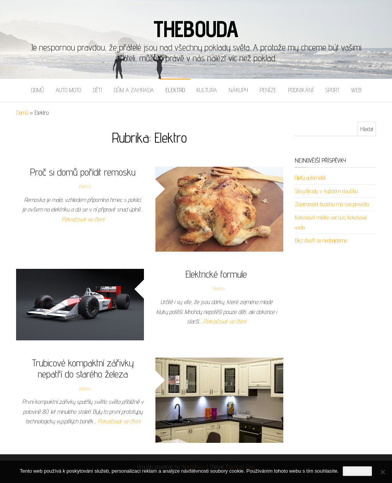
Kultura (206, 90)
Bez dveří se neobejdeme (321, 240)
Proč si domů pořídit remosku (83, 172)
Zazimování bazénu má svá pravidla (332, 204)
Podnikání (301, 90)
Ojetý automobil (310, 177)
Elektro (175, 90)
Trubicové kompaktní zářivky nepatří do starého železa (83, 368)
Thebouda (196, 28)
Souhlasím (357, 471)
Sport (332, 90)
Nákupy (238, 90)
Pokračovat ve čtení (83, 219)
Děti (97, 90)
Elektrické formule (216, 274)
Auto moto (68, 90)
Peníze (268, 90)
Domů (37, 90)
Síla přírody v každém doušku (326, 191)
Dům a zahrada (134, 90)
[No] (382, 472)
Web (356, 90)
